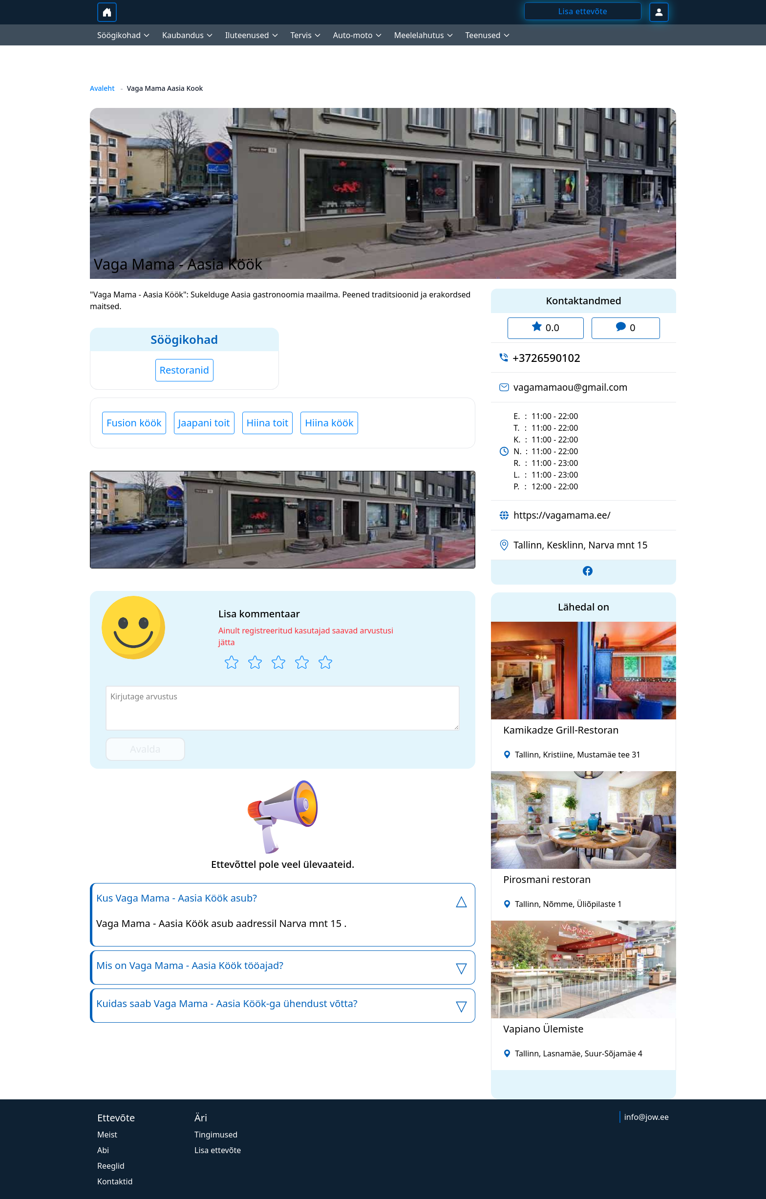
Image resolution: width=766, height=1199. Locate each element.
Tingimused (215, 1134)
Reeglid (111, 1165)
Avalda (145, 749)
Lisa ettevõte (217, 1150)
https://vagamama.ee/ (562, 515)
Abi (103, 1150)
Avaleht (102, 88)
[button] (282, 519)
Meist (107, 1134)
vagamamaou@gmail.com (570, 387)
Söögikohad (184, 339)
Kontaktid (115, 1181)
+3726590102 (546, 357)
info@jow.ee (646, 1117)
